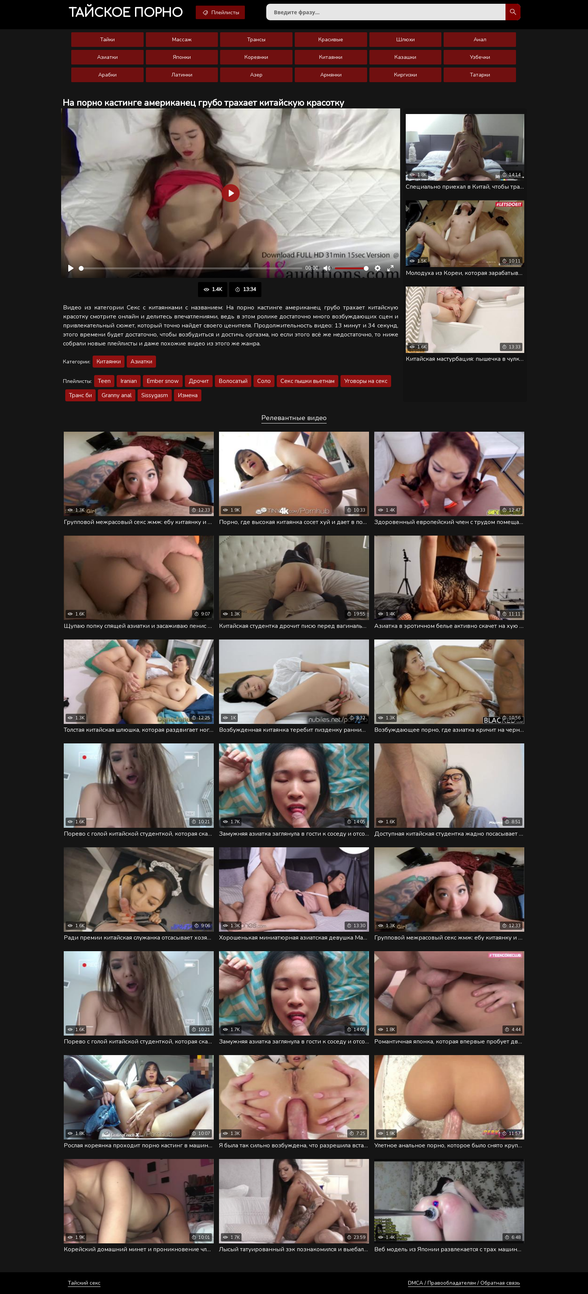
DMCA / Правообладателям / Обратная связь (464, 1282)
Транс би (80, 395)
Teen (104, 381)
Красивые (330, 39)
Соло (264, 381)
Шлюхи (405, 39)
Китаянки (330, 57)
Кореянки (256, 57)
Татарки (480, 74)
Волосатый (233, 381)
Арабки (107, 74)
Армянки (331, 74)
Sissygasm (154, 395)
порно (126, 13)
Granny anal (117, 395)
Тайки (107, 39)
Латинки (181, 74)
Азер (256, 74)
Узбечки (480, 57)
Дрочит (199, 381)
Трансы (256, 39)
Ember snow (163, 381)
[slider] (190, 268)
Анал (480, 39)
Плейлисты (220, 12)
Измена (188, 395)
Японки (182, 57)
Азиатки (107, 57)
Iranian (128, 381)
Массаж (182, 39)
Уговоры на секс (365, 381)
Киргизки (405, 74)
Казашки (405, 57)
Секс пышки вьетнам (307, 381)
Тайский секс (84, 1282)
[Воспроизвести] (71, 268)
